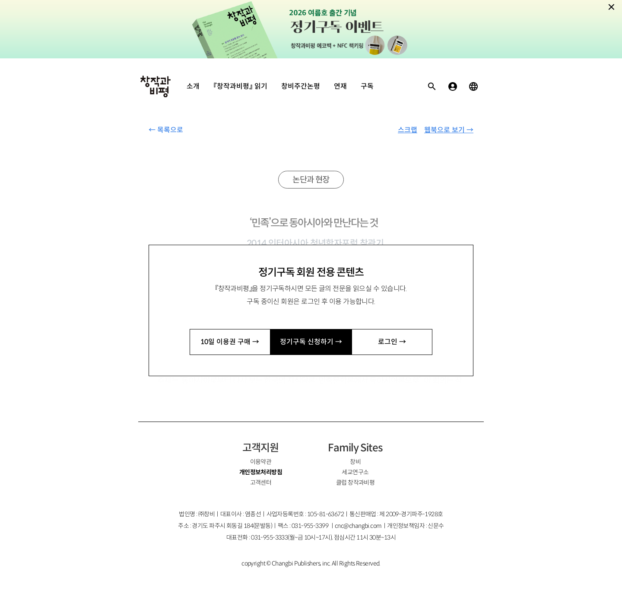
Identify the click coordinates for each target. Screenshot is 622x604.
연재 (340, 86)
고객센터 (261, 482)
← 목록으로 (166, 129)
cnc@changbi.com (358, 526)
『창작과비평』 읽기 (240, 86)
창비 (355, 462)
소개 (193, 86)
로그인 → (392, 341)
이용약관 (261, 462)
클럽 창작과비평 (355, 482)
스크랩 (407, 129)
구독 (367, 86)
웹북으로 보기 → (448, 129)
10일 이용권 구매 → (230, 341)
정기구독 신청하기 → (311, 341)
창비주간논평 (300, 86)
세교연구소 (355, 472)
